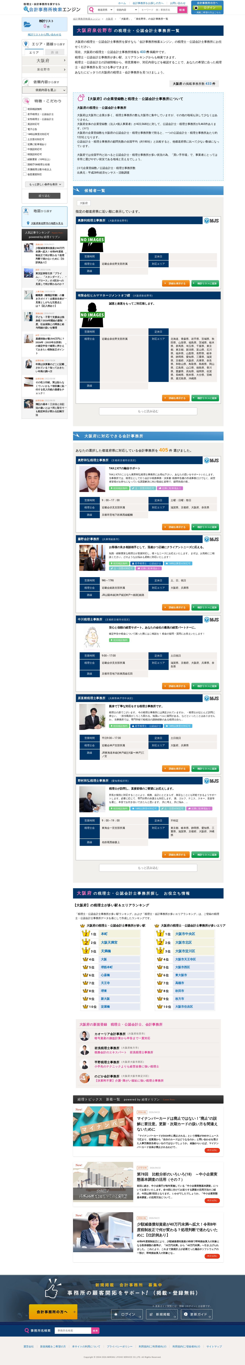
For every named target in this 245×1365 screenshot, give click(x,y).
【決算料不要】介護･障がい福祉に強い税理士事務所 (129, 1080)
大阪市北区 (183, 942)
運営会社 (28, 1346)
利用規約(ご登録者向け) (186, 1346)
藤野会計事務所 (88, 539)
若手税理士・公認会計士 (41, 114)
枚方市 (179, 998)
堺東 (104, 991)
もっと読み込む (148, 411)
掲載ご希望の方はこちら (209, 12)
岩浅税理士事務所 (117, 1048)
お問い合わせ (178, 3)
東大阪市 (181, 975)
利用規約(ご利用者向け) (152, 1346)
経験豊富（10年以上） (40, 159)
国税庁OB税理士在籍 (39, 164)
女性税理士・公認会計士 (41, 119)
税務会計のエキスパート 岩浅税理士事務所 (124, 1052)
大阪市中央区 (185, 934)
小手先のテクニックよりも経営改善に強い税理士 (127, 1066)
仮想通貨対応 (35, 174)
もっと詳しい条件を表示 (43, 184)
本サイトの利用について (86, 1346)
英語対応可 (33, 124)
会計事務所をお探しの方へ (148, 3)
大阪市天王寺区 (185, 959)
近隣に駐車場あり (37, 144)
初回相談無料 (35, 109)
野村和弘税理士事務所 (93, 780)
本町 (104, 934)
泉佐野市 (43, 69)
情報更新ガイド (197, 1314)
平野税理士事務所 (119, 1062)
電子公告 (32, 129)
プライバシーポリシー (120, 1346)
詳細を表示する (177, 283)
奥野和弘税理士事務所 (93, 460)
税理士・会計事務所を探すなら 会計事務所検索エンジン (51, 7)
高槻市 (179, 983)
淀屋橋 (105, 1006)
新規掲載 (162, 1314)
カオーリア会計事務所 (120, 1034)
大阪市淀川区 (185, 951)
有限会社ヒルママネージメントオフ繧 (104, 295)
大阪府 (43, 60)
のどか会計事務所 (122, 1076)
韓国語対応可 (35, 154)
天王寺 (105, 983)
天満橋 (106, 951)
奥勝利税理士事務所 (92, 220)
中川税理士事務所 (90, 619)
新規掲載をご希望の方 (53, 1346)
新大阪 (105, 998)
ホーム (122, 3)
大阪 (104, 959)
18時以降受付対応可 (38, 134)
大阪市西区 (182, 967)
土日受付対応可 (36, 139)
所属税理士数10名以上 (40, 169)
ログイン (207, 8)
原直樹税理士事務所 (92, 698)
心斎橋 (105, 975)
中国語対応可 (35, 149)
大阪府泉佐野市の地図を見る (47, 223)
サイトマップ (214, 1346)
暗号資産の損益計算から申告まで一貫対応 (122, 1038)
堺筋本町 (107, 967)
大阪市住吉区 (184, 1006)
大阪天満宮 (109, 942)
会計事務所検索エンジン (86, 18)
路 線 (55, 52)
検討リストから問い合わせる (44, 34)
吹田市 (179, 991)
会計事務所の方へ (53, 1311)
